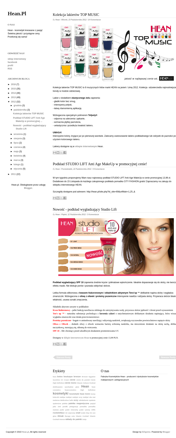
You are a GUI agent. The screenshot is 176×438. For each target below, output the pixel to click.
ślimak (60, 416)
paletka (65, 403)
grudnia (17, 105)
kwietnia (18, 156)
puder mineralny (71, 410)
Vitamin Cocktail (82, 416)
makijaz (62, 397)
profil (10, 65)
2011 (13, 174)
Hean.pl (17, 13)
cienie (72, 380)
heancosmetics (70, 390)
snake (83, 413)
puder (62, 410)
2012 (13, 101)
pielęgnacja (73, 407)
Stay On (89, 413)
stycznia (18, 169)
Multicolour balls (66, 400)
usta (73, 416)
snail (78, 413)
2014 (13, 93)
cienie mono (70, 383)
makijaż (69, 397)
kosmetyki (60, 393)
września (18, 134)
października (20, 110)
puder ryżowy (84, 410)
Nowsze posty (168, 357)
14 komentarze (94, 20)
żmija (84, 419)
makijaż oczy (77, 397)
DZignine (146, 432)
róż (66, 413)
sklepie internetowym (86, 146)
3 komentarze (93, 214)
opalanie (92, 400)
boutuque (68, 376)
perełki (65, 407)
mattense (56, 400)
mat (94, 397)
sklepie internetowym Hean (76, 337)
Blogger (28, 188)
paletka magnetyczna (79, 403)
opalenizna (57, 403)
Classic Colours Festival (86, 383)
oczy (76, 400)
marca (17, 160)
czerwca (18, 147)
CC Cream (65, 380)
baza (55, 377)
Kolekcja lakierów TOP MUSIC (28, 113)
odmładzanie (83, 400)
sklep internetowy (17, 59)
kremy (93, 394)
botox (60, 376)
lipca (16, 143)
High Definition (87, 390)
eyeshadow (69, 387)
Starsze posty (64, 357)
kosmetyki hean (77, 394)
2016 (13, 84)
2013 (13, 97)
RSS (10, 68)
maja (16, 151)
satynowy (71, 413)
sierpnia (18, 138)
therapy (68, 416)
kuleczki (56, 397)
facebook (12, 62)
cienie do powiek (83, 380)
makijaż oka (87, 397)
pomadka (83, 407)
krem (87, 394)
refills (93, 410)
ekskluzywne (58, 387)
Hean (85, 386)
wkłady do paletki (73, 419)
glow (77, 387)
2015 (13, 88)
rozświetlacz (59, 413)
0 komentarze (99, 169)
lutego (17, 164)
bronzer (77, 376)
